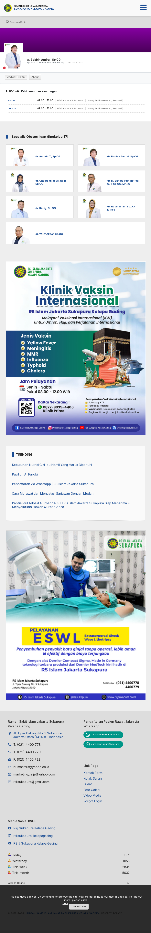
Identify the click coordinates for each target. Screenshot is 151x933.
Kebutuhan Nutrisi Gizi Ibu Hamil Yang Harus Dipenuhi (52, 465)
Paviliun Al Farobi (25, 475)
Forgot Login (92, 803)
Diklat (87, 786)
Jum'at (12, 108)
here (65, 903)
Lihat (80, 62)
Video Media (92, 798)
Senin (11, 100)
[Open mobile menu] (143, 7)
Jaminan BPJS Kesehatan (106, 735)
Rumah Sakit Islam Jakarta (30, 6)
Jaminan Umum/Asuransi (106, 745)
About (35, 76)
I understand (78, 906)
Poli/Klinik (12, 91)
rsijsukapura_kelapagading (33, 838)
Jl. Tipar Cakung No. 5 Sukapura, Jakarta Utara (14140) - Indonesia (38, 736)
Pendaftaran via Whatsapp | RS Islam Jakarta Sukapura (54, 484)
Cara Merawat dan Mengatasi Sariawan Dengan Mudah (53, 494)
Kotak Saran (92, 780)
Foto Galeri (91, 792)
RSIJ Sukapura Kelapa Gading (36, 846)
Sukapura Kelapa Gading (34, 8)
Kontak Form (93, 774)
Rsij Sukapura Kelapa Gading (34, 831)
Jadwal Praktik (16, 76)
